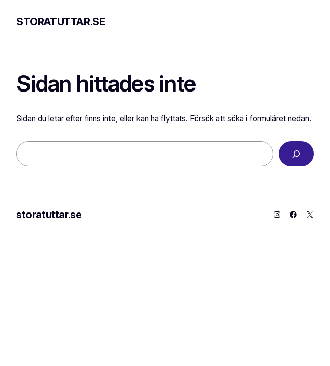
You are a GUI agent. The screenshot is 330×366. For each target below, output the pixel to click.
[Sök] (296, 153)
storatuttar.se (60, 22)
